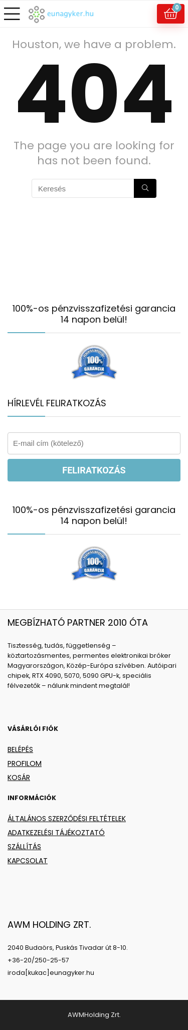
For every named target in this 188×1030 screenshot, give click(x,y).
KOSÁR (19, 777)
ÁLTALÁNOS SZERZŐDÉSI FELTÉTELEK (67, 819)
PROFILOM (25, 763)
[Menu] (12, 14)
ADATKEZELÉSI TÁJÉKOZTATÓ (56, 833)
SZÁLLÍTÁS (24, 847)
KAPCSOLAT (28, 861)
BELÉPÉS (20, 749)
